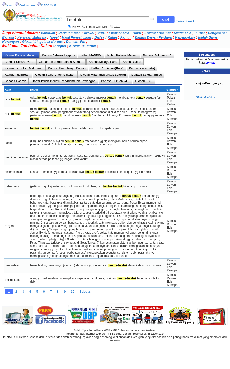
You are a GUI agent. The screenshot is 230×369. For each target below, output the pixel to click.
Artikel (89, 33)
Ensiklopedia (119, 33)
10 (72, 291)
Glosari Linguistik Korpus (42, 42)
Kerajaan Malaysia (31, 37)
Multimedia (182, 33)
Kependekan (185, 37)
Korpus (60, 46)
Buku (137, 33)
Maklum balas (27, 5)
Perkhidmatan (69, 33)
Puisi (101, 33)
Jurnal (200, 33)
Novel (54, 37)
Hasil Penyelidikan (76, 37)
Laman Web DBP (97, 27)
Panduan (48, 33)
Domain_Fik (75, 42)
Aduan (10, 5)
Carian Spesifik (185, 21)
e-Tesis (74, 46)
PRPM (76, 27)
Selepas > (86, 291)
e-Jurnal (89, 46)
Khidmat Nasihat (157, 33)
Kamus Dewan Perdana (153, 37)
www (117, 27)
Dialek (99, 37)
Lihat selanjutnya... (206, 97)
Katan (112, 37)
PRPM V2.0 (48, 5)
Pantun (125, 37)
